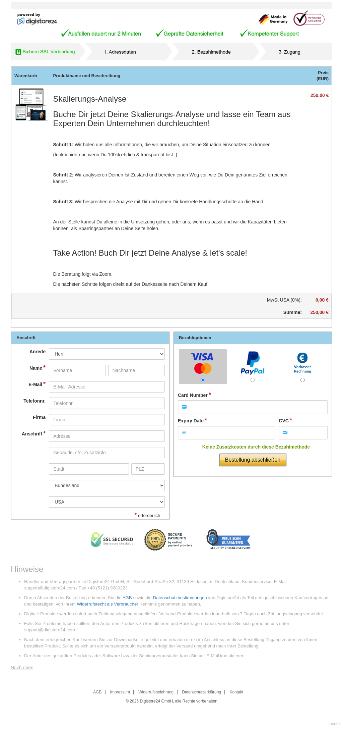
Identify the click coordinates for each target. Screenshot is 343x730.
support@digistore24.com (49, 587)
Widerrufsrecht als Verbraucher (107, 604)
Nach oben (22, 667)
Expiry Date (191, 420)
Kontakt (236, 692)
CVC (284, 420)
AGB (127, 597)
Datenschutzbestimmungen (180, 597)
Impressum (120, 692)
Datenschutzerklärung (201, 692)
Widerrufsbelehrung (156, 692)
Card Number (193, 395)
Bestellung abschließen (252, 460)
